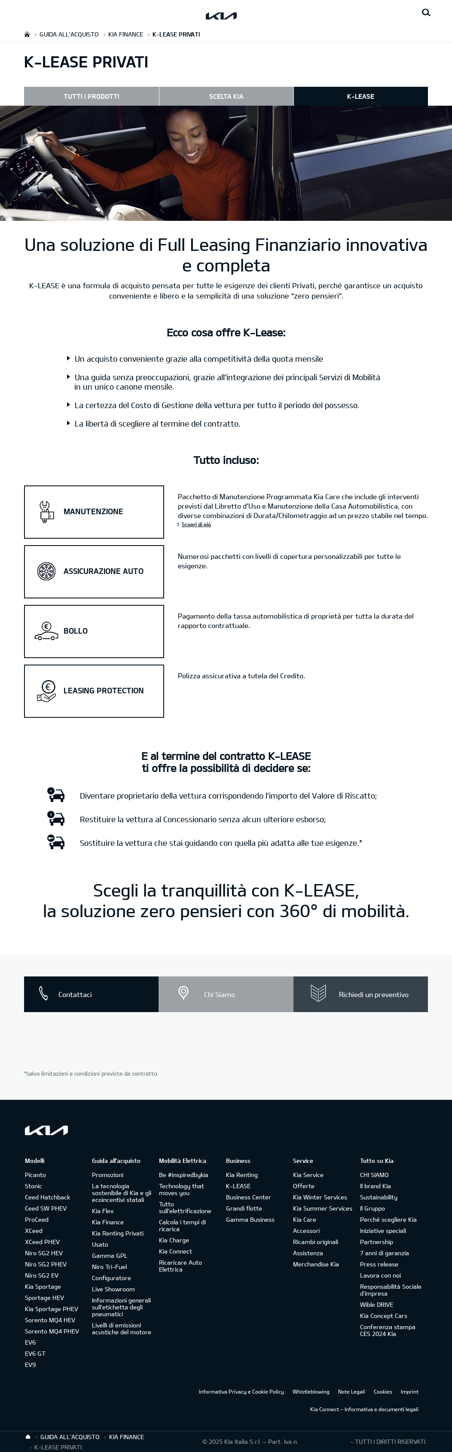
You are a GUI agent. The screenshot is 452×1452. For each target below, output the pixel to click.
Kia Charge (174, 1240)
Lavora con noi (380, 1275)
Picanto (35, 1174)
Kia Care (304, 1219)
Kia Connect (175, 1251)
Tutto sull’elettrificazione (185, 1207)
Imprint (409, 1391)
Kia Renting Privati (118, 1233)
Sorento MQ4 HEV (50, 1320)
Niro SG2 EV (41, 1275)
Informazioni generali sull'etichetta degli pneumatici (121, 1307)
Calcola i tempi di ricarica (182, 1225)
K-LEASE (360, 96)
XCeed (34, 1230)
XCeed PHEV (42, 1241)
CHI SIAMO (374, 1174)
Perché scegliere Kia (388, 1219)
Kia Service (308, 1174)
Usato (100, 1244)
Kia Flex (102, 1210)
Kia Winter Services (320, 1197)
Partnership (376, 1241)
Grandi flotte (244, 1208)
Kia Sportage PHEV (51, 1308)
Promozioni (107, 1174)
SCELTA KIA (226, 96)
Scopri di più (196, 524)
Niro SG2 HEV (44, 1253)
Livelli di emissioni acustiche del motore (121, 1328)
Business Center (248, 1197)
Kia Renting (242, 1174)
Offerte (304, 1186)
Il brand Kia (375, 1186)
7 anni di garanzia (384, 1253)
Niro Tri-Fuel (109, 1266)
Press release (379, 1264)
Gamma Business (250, 1219)
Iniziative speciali (383, 1230)
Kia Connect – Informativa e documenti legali (364, 1409)
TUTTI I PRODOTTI (91, 96)
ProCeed (37, 1219)
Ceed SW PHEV (46, 1208)
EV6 (30, 1342)
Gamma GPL (110, 1255)
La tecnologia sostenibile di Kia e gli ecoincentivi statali (121, 1192)
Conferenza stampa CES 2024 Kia (387, 1330)
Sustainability (378, 1197)
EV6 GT (35, 1353)
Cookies (383, 1391)
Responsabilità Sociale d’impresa (390, 1290)
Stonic (33, 1186)
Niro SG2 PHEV (46, 1264)
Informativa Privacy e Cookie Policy (241, 1391)
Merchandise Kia (316, 1264)
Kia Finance (108, 1222)
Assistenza (308, 1253)
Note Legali (351, 1391)
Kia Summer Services (322, 1208)
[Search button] (426, 13)
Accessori (306, 1230)
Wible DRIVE (376, 1304)
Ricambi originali (315, 1241)
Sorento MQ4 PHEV (52, 1331)
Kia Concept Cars (383, 1315)
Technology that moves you (181, 1189)
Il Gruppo (372, 1208)
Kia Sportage (43, 1286)
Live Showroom (113, 1289)
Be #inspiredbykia (183, 1174)
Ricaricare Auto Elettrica (180, 1266)
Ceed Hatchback (47, 1197)
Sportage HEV (44, 1297)
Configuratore (111, 1277)
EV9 (30, 1364)
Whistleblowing (311, 1391)
